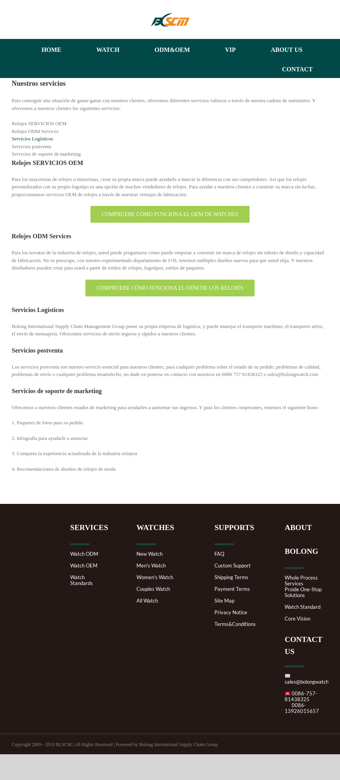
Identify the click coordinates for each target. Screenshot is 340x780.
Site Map (224, 601)
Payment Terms (232, 589)
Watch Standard (303, 607)
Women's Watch (154, 577)
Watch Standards (81, 580)
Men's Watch (151, 566)
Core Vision (297, 619)
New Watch (149, 554)
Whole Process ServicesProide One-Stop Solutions (303, 586)
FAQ (219, 554)
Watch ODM (84, 554)
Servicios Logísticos (32, 139)
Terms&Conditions (235, 624)
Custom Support (232, 566)
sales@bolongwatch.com (312, 679)
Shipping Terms (231, 577)
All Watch (147, 601)
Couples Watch (153, 589)
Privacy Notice (230, 612)
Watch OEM (83, 566)
